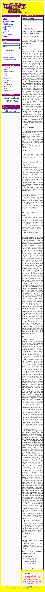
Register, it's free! (8, 57)
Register (6, 31)
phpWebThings (30, 587)
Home (5, 18)
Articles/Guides (8, 21)
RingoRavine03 (9, 72)
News (5, 20)
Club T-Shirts (7, 34)
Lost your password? (9, 59)
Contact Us (7, 33)
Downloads (7, 26)
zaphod (6, 74)
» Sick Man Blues (28, 29)
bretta (32, 21)
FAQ (4, 28)
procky (6, 69)
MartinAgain (7, 78)
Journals (6, 36)
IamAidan (7, 76)
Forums (6, 23)
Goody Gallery (8, 24)
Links (5, 29)
